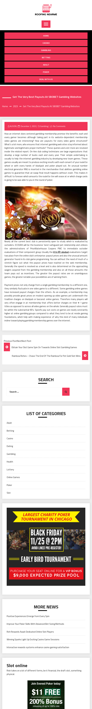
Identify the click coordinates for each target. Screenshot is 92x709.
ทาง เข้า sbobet (61, 252)
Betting (46, 57)
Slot (9, 492)
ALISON (13, 126)
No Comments (59, 126)
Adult (46, 64)
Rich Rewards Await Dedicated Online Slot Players (30, 631)
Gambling (46, 50)
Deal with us (46, 79)
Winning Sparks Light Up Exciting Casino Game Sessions (33, 639)
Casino (46, 42)
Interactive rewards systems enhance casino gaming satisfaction (38, 647)
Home (46, 35)
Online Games (13, 477)
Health (10, 461)
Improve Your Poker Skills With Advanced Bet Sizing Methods (35, 624)
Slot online (17, 665)
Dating (10, 446)
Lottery (10, 469)
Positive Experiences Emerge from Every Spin (28, 616)
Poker (46, 71)
